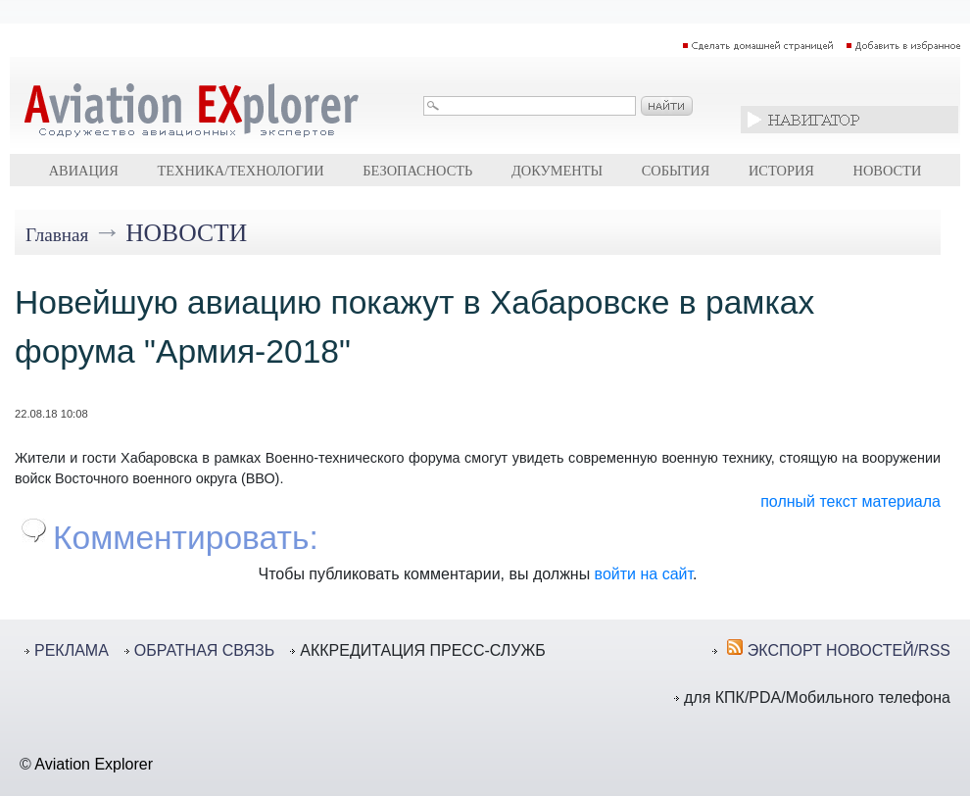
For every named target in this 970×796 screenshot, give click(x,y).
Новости (887, 170)
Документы (557, 170)
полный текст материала (850, 501)
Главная (56, 234)
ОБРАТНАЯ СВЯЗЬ (204, 650)
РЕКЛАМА (71, 650)
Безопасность (417, 170)
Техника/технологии (240, 170)
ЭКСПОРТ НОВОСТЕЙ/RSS (849, 650)
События (676, 170)
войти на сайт (644, 574)
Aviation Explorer (93, 764)
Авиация (84, 170)
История (781, 170)
